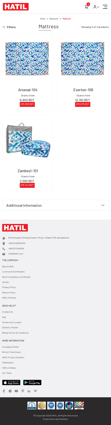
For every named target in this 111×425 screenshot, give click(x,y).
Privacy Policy (9, 287)
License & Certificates (13, 271)
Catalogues (8, 362)
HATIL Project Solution (13, 357)
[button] (105, 7)
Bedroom (54, 18)
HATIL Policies (9, 297)
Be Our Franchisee (11, 352)
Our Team (7, 373)
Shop (42, 18)
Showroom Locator (12, 322)
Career (5, 282)
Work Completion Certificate (16, 277)
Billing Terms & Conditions (15, 332)
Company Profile (10, 347)
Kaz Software (61, 419)
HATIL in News (9, 367)
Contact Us (7, 311)
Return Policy (9, 292)
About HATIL (8, 266)
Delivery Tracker (10, 327)
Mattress (67, 18)
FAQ (4, 317)
